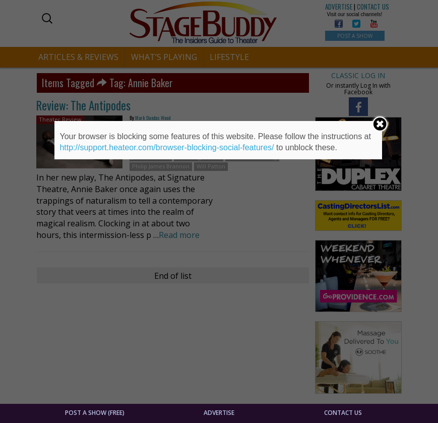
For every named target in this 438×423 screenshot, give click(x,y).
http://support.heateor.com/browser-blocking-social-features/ (166, 147)
